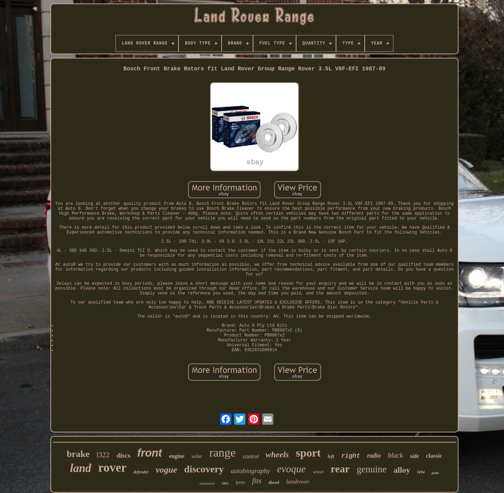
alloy (402, 470)
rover (112, 467)
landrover (297, 481)
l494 (421, 472)
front (149, 453)
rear (340, 468)
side (414, 456)
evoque (291, 468)
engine (176, 456)
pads (435, 473)
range (222, 452)
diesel (273, 482)
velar (196, 456)
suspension (207, 483)
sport (308, 452)
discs (123, 455)
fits (256, 480)
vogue (166, 469)
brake (78, 454)
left (331, 456)
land (80, 468)
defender (141, 472)
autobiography (250, 470)
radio (374, 455)
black (395, 455)
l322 (103, 455)
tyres (240, 482)
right (350, 455)
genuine (371, 469)
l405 (225, 483)
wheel (318, 471)
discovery (204, 469)
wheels (277, 454)
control (250, 456)
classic (434, 455)
